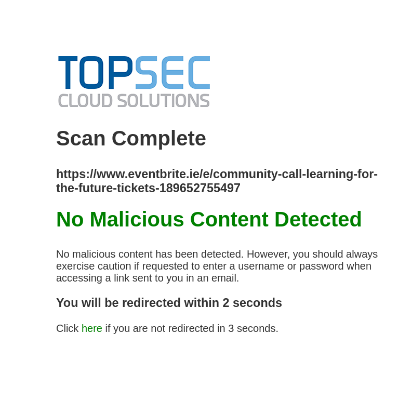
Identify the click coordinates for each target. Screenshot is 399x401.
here (92, 328)
